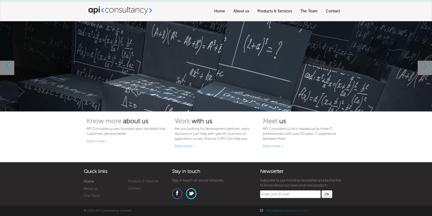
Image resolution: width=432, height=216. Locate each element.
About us (241, 11)
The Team (309, 11)
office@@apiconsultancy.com (287, 210)
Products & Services (274, 11)
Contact (333, 11)
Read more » (96, 141)
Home (219, 11)
